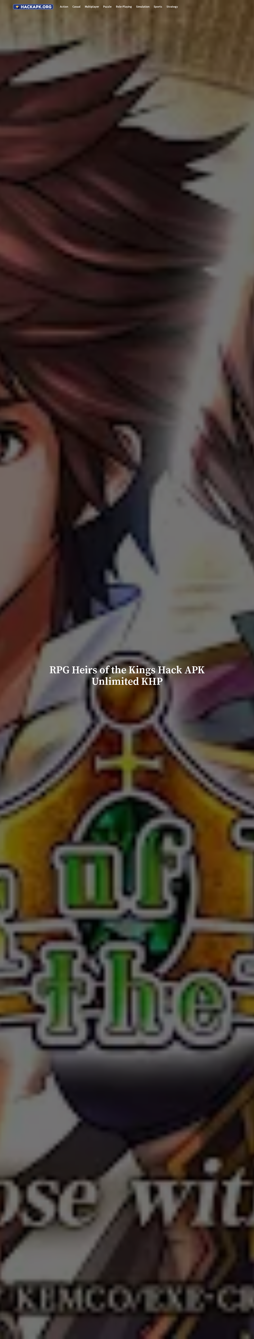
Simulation (143, 6)
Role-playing (124, 6)
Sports (158, 6)
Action (64, 6)
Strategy (172, 6)
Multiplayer (92, 6)
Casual (76, 6)
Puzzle (107, 6)
